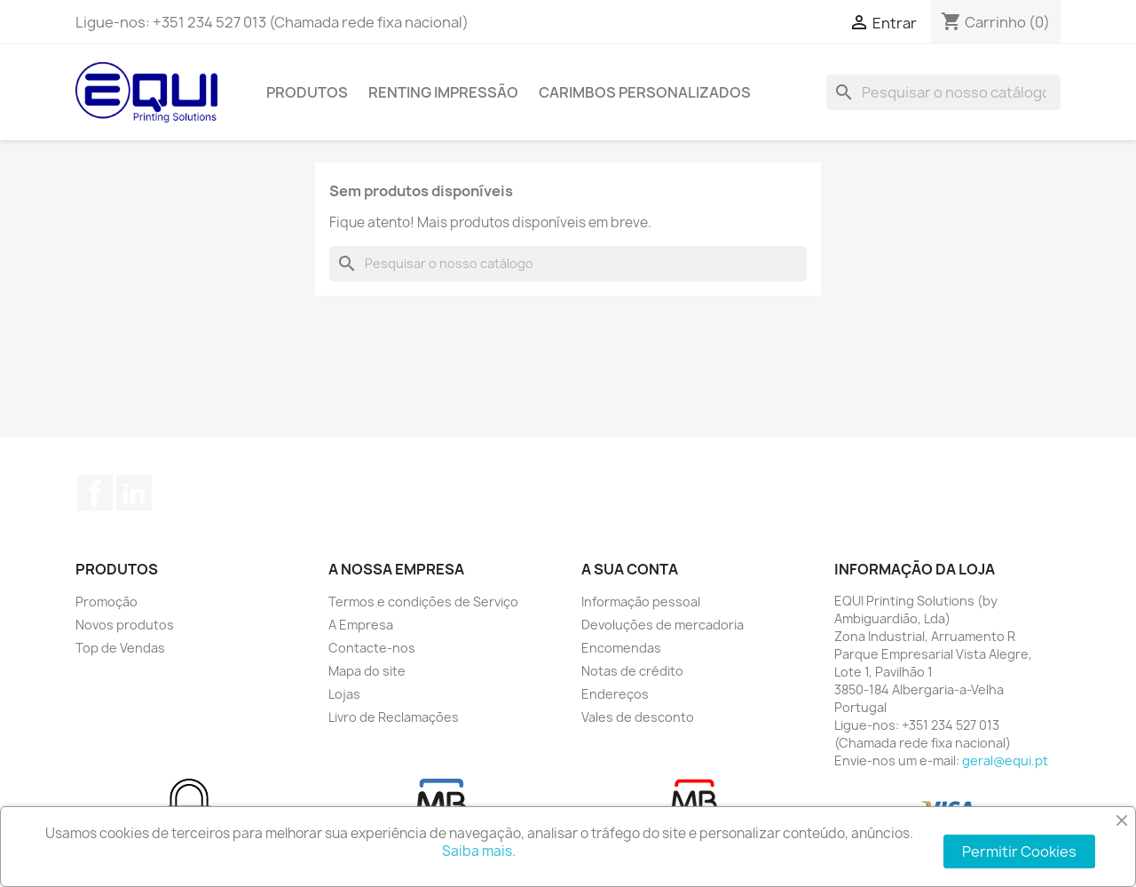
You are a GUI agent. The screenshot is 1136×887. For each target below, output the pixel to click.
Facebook (95, 493)
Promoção (106, 601)
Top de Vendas (120, 647)
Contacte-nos (371, 647)
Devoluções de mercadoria (662, 624)
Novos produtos (124, 624)
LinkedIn (134, 493)
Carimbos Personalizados (645, 92)
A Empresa (360, 624)
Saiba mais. (479, 851)
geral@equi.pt (1005, 760)
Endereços (615, 693)
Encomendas (621, 647)
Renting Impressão (443, 92)
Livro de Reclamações (393, 717)
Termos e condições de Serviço (423, 601)
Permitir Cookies (1019, 851)
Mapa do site (367, 670)
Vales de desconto (637, 717)
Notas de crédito (632, 670)
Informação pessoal (640, 601)
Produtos (307, 92)
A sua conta (629, 569)
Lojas (344, 693)
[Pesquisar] (943, 92)
